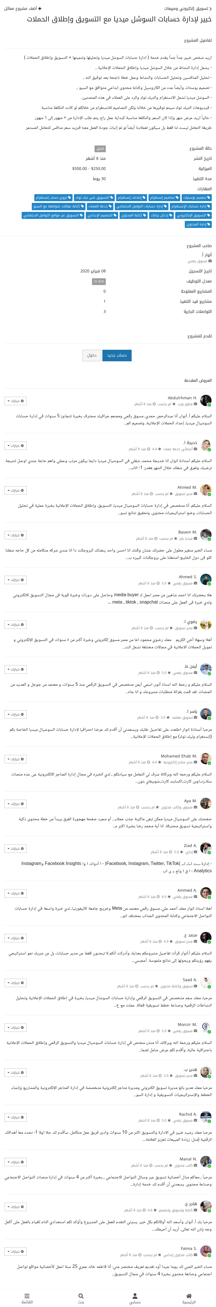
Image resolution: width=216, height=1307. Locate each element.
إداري (189, 852)
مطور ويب (185, 404)
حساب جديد (117, 355)
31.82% (99, 281)
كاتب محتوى (183, 1165)
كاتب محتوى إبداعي (178, 1255)
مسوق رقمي (197, 261)
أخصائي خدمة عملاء (178, 449)
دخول (91, 355)
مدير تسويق (184, 494)
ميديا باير (186, 538)
